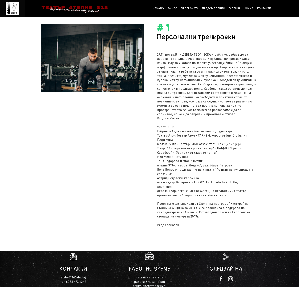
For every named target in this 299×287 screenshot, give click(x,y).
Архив (248, 8)
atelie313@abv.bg (73, 277)
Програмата (189, 8)
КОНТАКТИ (264, 8)
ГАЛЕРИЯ (235, 8)
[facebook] (221, 278)
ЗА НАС (172, 8)
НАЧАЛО (158, 8)
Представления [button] (213, 8)
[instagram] (230, 278)
